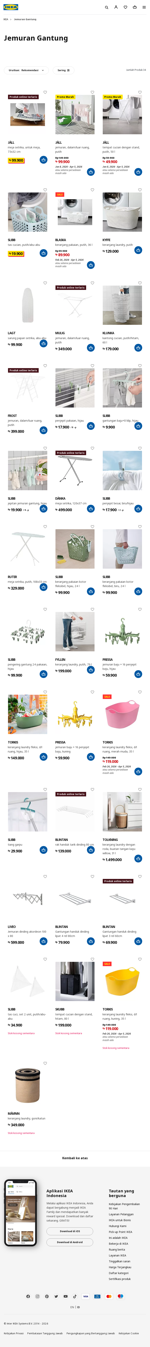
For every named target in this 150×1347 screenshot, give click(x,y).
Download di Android (70, 1242)
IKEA (6, 19)
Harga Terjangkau (120, 1267)
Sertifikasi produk (120, 1279)
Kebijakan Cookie (129, 1333)
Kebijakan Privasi (14, 1333)
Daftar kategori (119, 1273)
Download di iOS (70, 1231)
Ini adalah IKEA (118, 1238)
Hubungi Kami (117, 1226)
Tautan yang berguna (121, 1193)
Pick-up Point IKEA (120, 1232)
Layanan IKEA (117, 1255)
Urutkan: (23, 70)
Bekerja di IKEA (118, 1243)
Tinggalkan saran (119, 1261)
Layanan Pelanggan (121, 1214)
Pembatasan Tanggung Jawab (45, 1333)
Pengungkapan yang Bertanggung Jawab (91, 1333)
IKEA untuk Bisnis (120, 1220)
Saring (64, 70)
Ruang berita (117, 1249)
